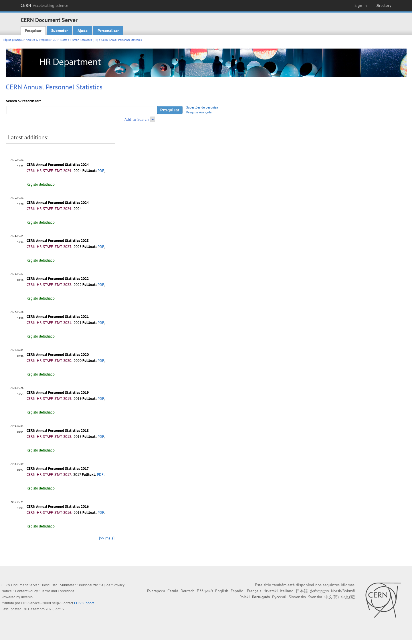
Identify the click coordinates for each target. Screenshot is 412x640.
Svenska (315, 596)
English (221, 590)
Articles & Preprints (37, 40)
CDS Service (30, 603)
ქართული (319, 590)
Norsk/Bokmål (343, 590)
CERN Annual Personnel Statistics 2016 (58, 506)
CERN (44, 5)
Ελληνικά (205, 590)
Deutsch (188, 590)
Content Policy (26, 591)
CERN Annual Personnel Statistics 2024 (58, 164)
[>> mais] (106, 538)
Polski (244, 596)
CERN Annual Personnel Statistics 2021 (58, 316)
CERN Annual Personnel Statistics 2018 (58, 430)
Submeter (59, 30)
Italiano (287, 590)
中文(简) (331, 596)
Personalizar (108, 30)
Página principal (13, 40)
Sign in (360, 5)
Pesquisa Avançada (198, 112)
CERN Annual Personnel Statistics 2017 (58, 468)
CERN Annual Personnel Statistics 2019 (58, 392)
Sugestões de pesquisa (202, 107)
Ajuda (83, 30)
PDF (101, 170)
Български (156, 590)
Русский (279, 596)
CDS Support (84, 603)
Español (238, 590)
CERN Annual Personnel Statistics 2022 (58, 278)
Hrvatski (271, 590)
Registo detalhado (41, 184)
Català (172, 590)
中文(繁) (348, 596)
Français (254, 590)
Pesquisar (33, 30)
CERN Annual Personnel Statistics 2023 (58, 240)
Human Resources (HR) (84, 40)
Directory (383, 5)
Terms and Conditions (57, 591)
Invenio (27, 597)
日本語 (302, 590)
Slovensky (297, 596)
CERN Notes (60, 40)
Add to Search (136, 119)
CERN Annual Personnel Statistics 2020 (58, 354)
